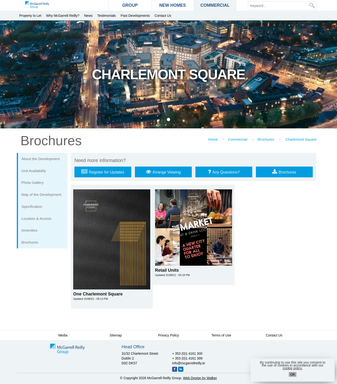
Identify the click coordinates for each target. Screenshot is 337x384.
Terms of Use (221, 335)
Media (62, 335)
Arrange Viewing (163, 171)
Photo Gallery (32, 182)
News (88, 16)
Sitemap (115, 335)
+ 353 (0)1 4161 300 (187, 353)
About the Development (40, 159)
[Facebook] (174, 369)
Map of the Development (41, 194)
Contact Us (163, 16)
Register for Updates (102, 171)
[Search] (312, 5)
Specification (31, 206)
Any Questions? (224, 171)
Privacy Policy (168, 335)
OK (292, 374)
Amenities (29, 230)
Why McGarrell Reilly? (62, 16)
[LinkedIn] (180, 369)
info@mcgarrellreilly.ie (188, 363)
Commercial (237, 139)
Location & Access (36, 218)
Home (213, 139)
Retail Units (172, 272)
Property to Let (30, 16)
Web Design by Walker (200, 378)
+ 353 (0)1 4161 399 (187, 358)
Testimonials (106, 16)
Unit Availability (33, 171)
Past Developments (135, 16)
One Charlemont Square (98, 296)
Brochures (266, 139)
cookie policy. (292, 368)
